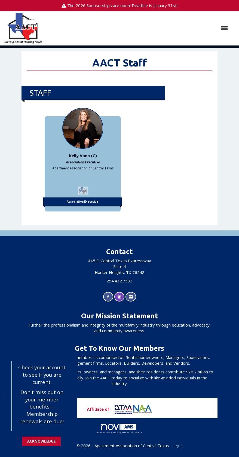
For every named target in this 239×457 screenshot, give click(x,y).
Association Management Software (119, 429)
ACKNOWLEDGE (41, 441)
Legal (177, 445)
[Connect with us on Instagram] (119, 296)
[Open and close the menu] (138, 28)
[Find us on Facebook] (108, 296)
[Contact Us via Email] (130, 296)
